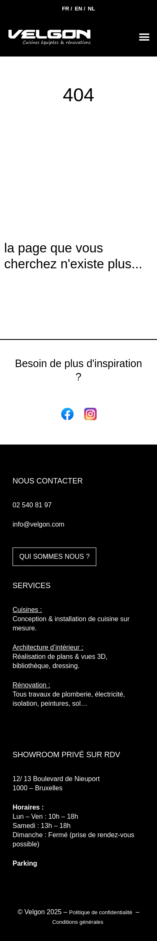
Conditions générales (78, 922)
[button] (144, 36)
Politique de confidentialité (101, 912)
